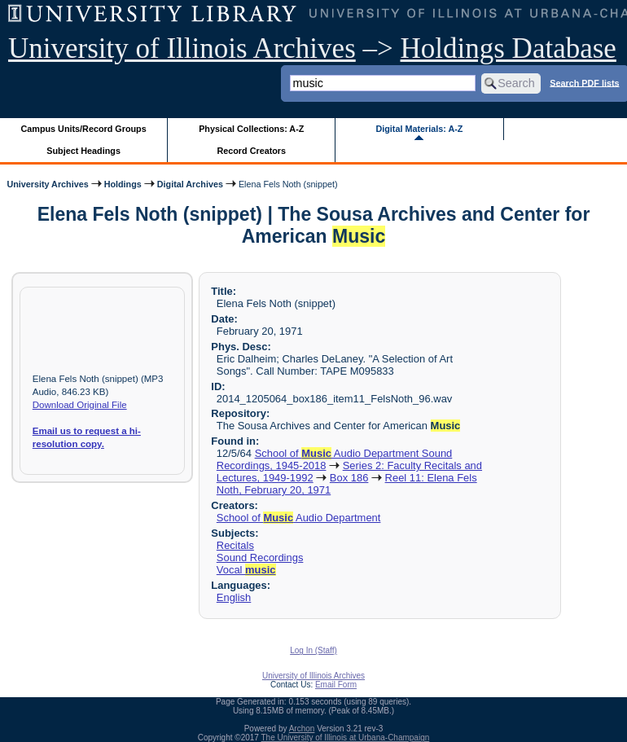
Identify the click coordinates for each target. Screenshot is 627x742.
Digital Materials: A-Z (419, 129)
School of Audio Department (299, 517)
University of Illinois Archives (182, 48)
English (234, 597)
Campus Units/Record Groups (84, 129)
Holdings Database (508, 48)
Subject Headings (83, 151)
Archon (302, 728)
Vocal (246, 570)
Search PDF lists (584, 82)
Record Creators (251, 151)
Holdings (123, 184)
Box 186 (349, 478)
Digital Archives (190, 184)
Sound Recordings (260, 557)
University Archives (47, 184)
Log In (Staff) (313, 650)
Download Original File (80, 405)
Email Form (336, 684)
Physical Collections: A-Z (251, 129)
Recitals (235, 545)
